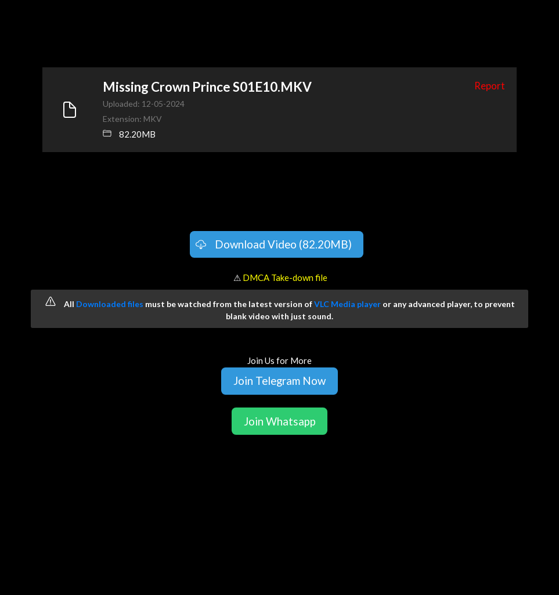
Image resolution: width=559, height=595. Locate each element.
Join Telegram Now (279, 380)
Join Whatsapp (280, 421)
